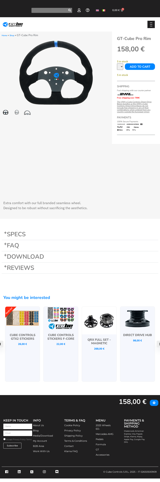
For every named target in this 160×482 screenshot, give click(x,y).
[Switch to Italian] (104, 10)
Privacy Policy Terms (22, 439)
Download (25, 257)
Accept (19, 439)
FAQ (13, 245)
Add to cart (140, 67)
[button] (80, 234)
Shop (12, 35)
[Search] (69, 10)
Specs (16, 234)
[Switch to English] (97, 10)
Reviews (20, 268)
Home (4, 35)
